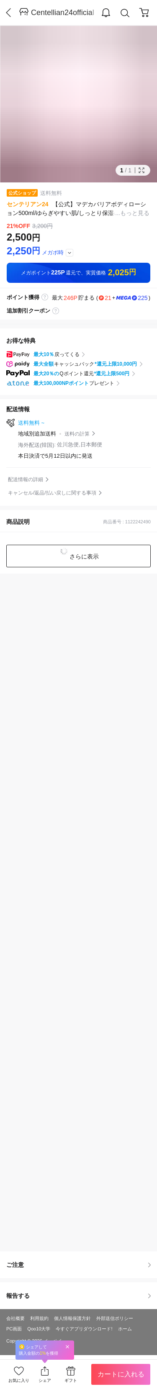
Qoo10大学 (38, 1328)
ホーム (125, 1328)
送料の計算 (77, 434)
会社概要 (15, 1318)
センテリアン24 (28, 204)
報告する (78, 1295)
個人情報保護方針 (72, 1318)
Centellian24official (62, 12)
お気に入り (18, 1380)
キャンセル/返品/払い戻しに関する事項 (52, 493)
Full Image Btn (141, 170)
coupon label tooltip (55, 311)
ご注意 (78, 1265)
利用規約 (39, 1318)
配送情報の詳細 (25, 479)
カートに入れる (121, 1374)
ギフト (70, 1380)
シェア (45, 1380)
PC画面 (14, 1328)
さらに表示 (83, 556)
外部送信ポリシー (114, 1318)
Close (67, 1346)
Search (125, 13)
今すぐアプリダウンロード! (84, 1328)
